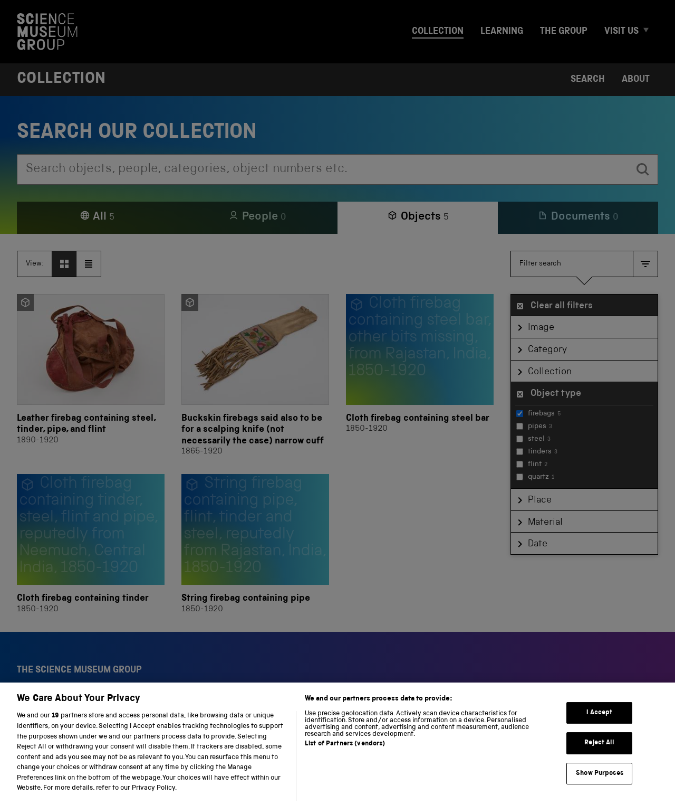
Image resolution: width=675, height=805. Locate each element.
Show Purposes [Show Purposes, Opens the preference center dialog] (599, 788)
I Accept (599, 728)
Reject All (599, 758)
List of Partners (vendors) (345, 759)
